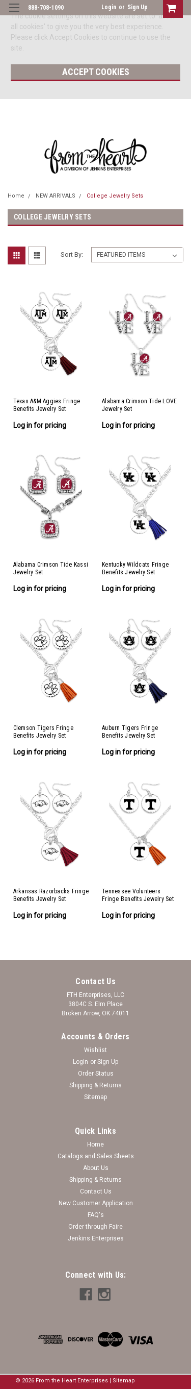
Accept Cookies (95, 71)
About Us (95, 1168)
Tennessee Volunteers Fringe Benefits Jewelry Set (138, 895)
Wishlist (95, 1050)
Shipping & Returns (95, 1085)
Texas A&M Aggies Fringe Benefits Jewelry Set (46, 405)
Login (108, 7)
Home (16, 195)
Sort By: (72, 254)
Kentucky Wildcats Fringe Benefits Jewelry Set (135, 568)
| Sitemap (122, 1380)
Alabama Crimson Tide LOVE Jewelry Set (139, 405)
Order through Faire (95, 1226)
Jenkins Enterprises (96, 1238)
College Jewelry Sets (115, 195)
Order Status (96, 1073)
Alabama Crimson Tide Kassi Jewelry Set (51, 568)
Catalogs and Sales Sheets (96, 1156)
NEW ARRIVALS (55, 195)
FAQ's (96, 1215)
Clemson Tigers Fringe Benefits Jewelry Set (43, 731)
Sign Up (137, 7)
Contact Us (96, 1191)
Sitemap (95, 1097)
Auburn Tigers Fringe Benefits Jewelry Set (130, 731)
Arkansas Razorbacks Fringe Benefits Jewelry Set (51, 895)
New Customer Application (96, 1203)
